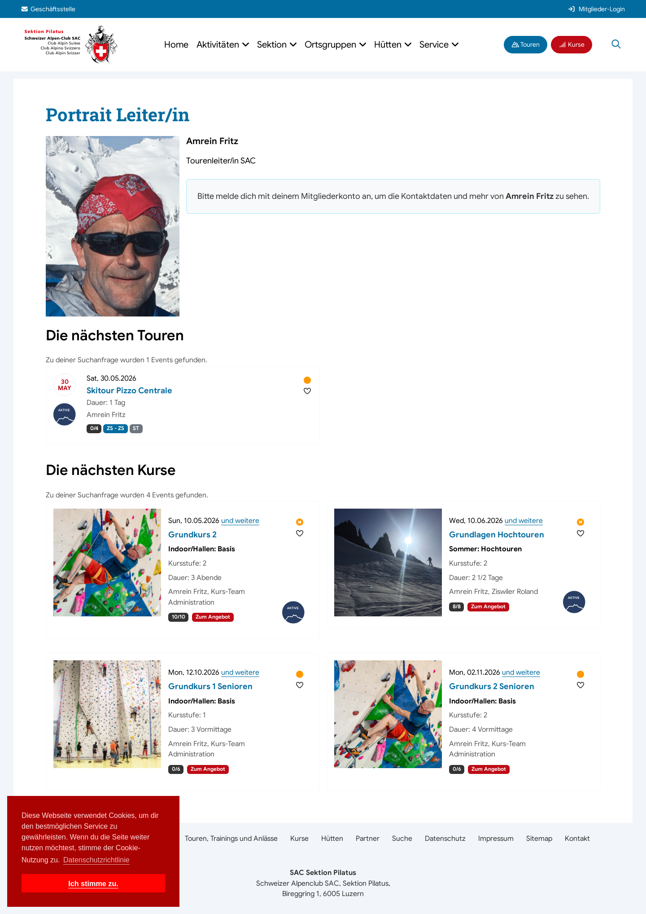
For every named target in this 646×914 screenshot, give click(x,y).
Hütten (332, 838)
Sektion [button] (273, 44)
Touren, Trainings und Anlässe (231, 838)
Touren (525, 44)
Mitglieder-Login (596, 9)
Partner (368, 838)
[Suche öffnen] (616, 45)
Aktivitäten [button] (218, 44)
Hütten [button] (389, 44)
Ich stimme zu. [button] (93, 883)
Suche (402, 838)
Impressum (496, 838)
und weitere (240, 520)
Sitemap (539, 838)
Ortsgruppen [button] (331, 44)
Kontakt (577, 838)
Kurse (572, 44)
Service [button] (435, 44)
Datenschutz (445, 838)
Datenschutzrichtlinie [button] (96, 860)
